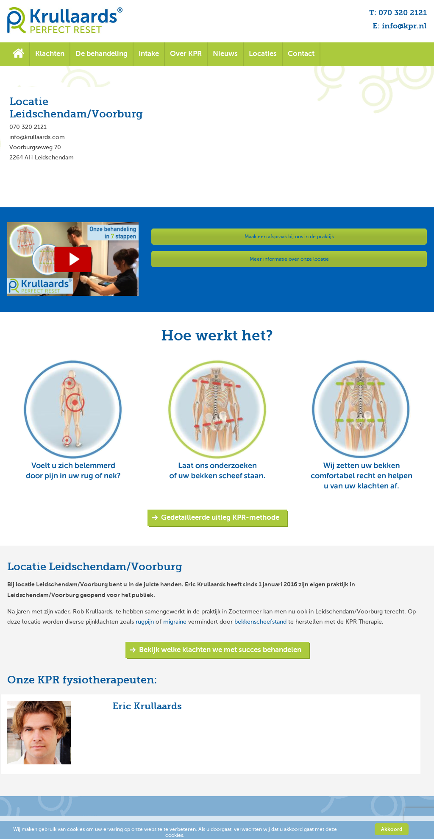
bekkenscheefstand (260, 622)
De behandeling (101, 54)
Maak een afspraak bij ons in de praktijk (289, 237)
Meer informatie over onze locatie (289, 259)
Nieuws (225, 54)
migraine (174, 622)
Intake (149, 54)
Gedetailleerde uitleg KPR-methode (220, 517)
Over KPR (186, 54)
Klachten (49, 54)
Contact (301, 54)
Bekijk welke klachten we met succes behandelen (220, 650)
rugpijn (145, 622)
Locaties (263, 54)
